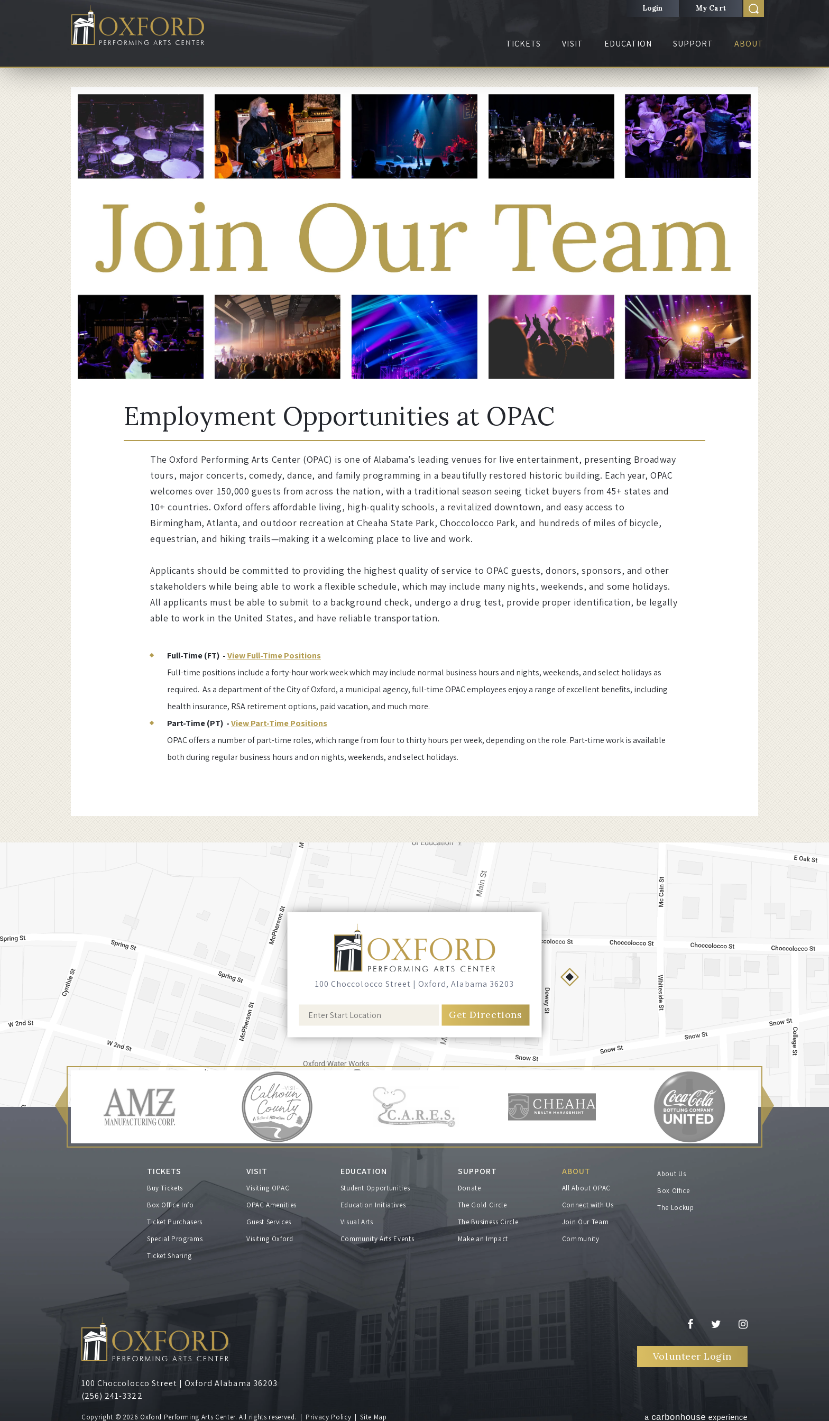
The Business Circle (488, 1219)
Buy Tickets (165, 1185)
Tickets (523, 43)
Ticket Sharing (169, 1253)
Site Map (373, 1414)
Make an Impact (483, 1236)
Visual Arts (356, 1219)
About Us (671, 1173)
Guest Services (268, 1219)
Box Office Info (170, 1202)
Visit (572, 43)
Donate (469, 1185)
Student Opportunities (375, 1185)
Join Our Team (585, 1219)
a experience (696, 1413)
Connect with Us (588, 1202)
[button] (61, 1107)
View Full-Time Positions (274, 655)
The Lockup (675, 1207)
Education (628, 43)
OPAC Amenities (271, 1202)
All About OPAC (586, 1185)
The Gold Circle (482, 1202)
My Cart (711, 8)
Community (581, 1236)
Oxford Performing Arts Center (144, 27)
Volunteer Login (692, 1353)
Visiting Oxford (269, 1236)
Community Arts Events (377, 1236)
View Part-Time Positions (279, 723)
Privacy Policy (328, 1414)
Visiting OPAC (267, 1185)
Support (693, 43)
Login (652, 8)
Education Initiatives (373, 1202)
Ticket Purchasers (174, 1219)
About (748, 43)
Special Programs (174, 1236)
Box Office (673, 1190)
